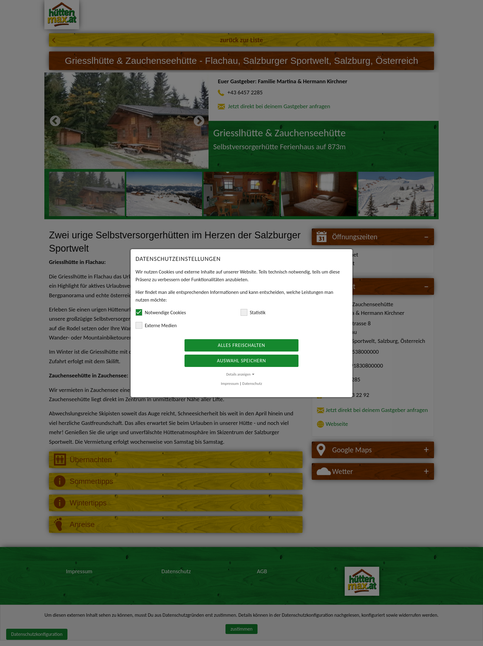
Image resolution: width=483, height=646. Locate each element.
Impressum (230, 383)
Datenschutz (252, 383)
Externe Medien (156, 325)
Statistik (253, 312)
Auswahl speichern (241, 361)
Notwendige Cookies (161, 312)
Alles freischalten (241, 345)
